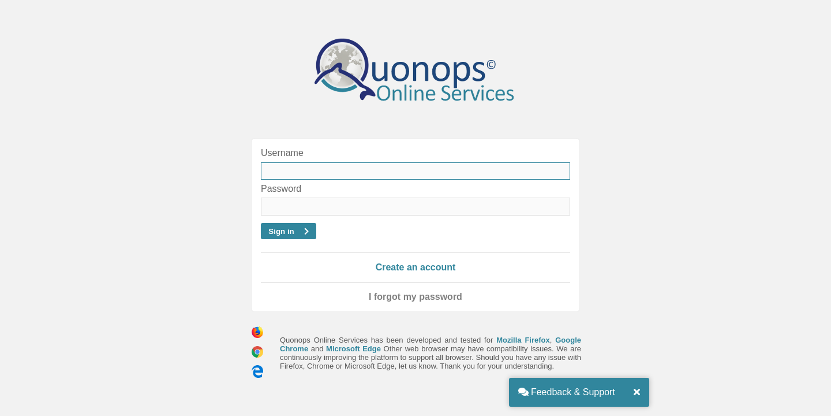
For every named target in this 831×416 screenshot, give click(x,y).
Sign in (288, 231)
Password (281, 189)
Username (282, 153)
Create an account (416, 267)
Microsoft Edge (353, 348)
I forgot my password (415, 297)
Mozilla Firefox (523, 340)
